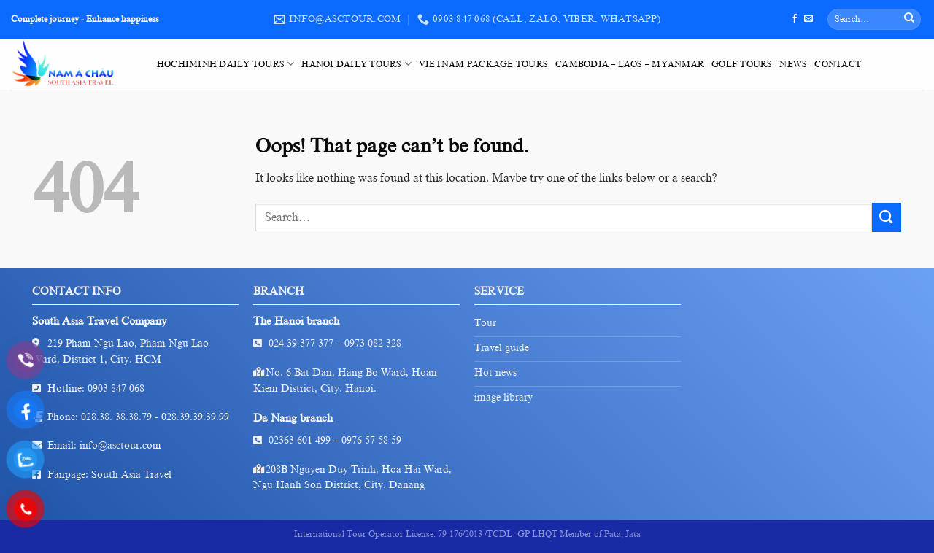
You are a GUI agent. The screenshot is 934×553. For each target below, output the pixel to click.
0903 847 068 (116, 388)
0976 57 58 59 (371, 440)
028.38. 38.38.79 (116, 416)
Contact (837, 64)
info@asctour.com (120, 445)
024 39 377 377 (301, 343)
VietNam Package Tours (483, 64)
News (793, 64)
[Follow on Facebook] (794, 19)
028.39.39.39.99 (195, 416)
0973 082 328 (372, 343)
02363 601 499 (300, 440)
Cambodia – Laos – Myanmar (629, 64)
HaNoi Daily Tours (356, 64)
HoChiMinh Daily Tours (225, 64)
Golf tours (741, 64)
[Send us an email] (808, 19)
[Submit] (909, 20)
